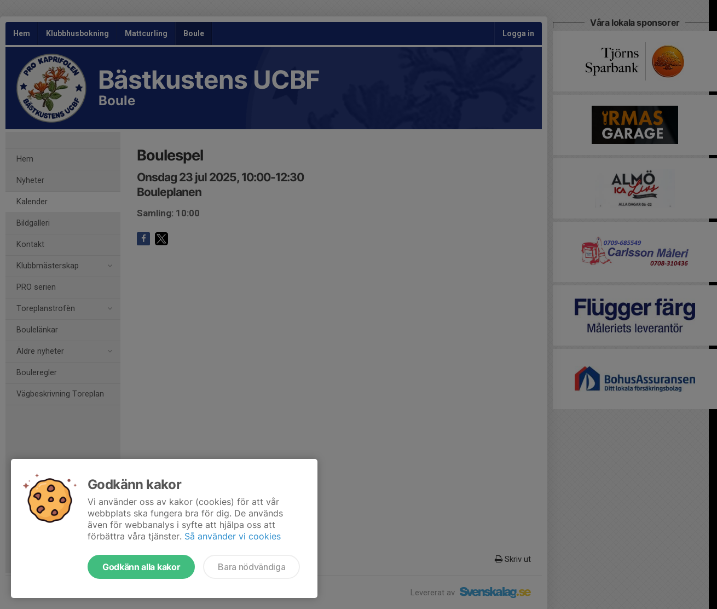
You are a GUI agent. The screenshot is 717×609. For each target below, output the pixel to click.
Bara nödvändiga (251, 566)
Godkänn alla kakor (141, 566)
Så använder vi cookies (232, 536)
